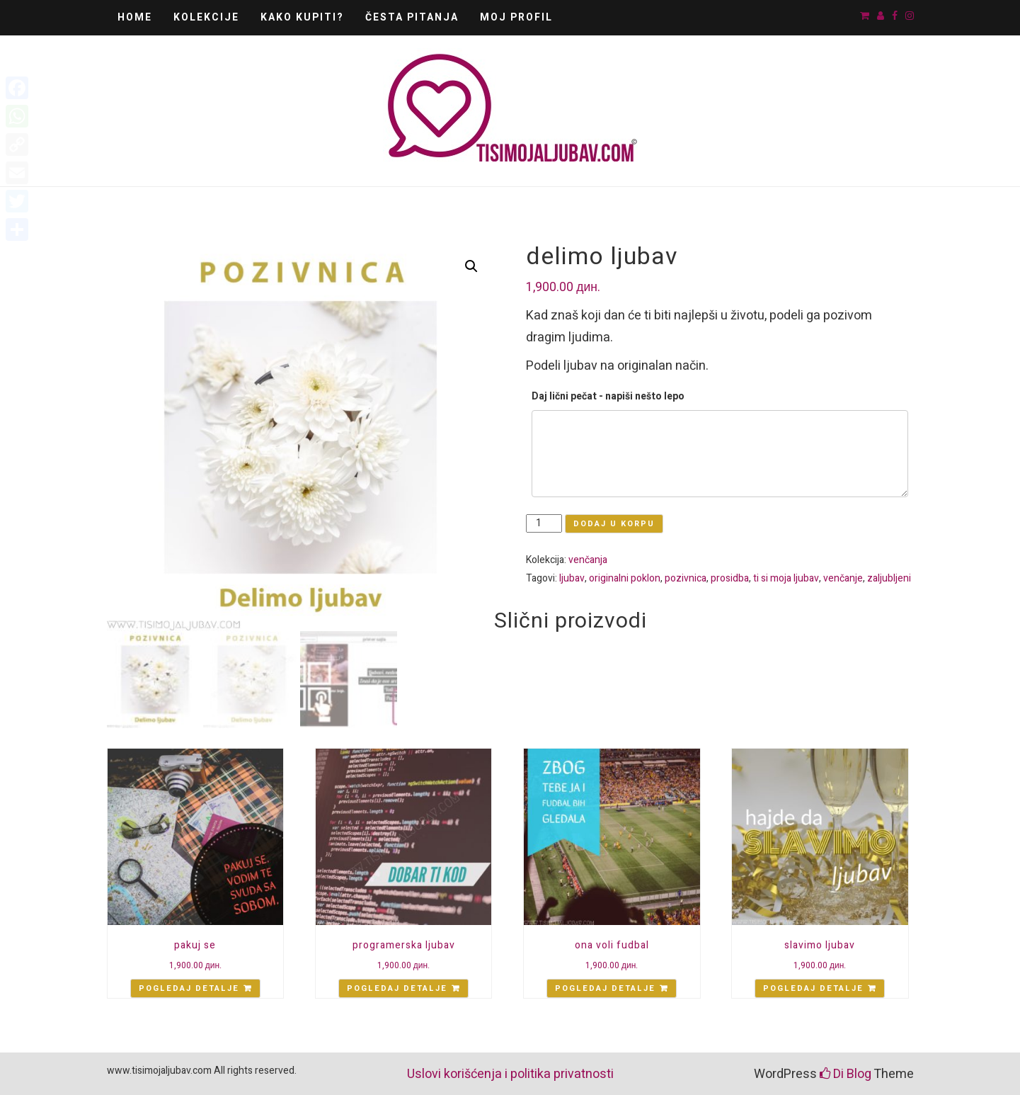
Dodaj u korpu (614, 524)
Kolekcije (206, 17)
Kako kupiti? (302, 17)
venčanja (587, 559)
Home (135, 17)
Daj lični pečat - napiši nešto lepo (608, 396)
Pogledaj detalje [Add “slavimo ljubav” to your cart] (813, 988)
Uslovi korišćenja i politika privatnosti (510, 1074)
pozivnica (685, 578)
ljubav (572, 578)
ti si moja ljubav (786, 578)
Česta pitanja (412, 17)
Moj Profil (516, 17)
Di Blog (845, 1074)
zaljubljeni (889, 578)
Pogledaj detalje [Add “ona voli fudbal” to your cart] (605, 988)
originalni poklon (624, 578)
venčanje (843, 578)
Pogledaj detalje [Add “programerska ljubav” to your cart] (397, 988)
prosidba (730, 578)
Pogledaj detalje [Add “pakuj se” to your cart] (189, 988)
